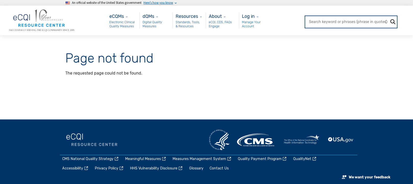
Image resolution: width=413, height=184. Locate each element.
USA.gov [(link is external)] (341, 139)
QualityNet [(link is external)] (305, 159)
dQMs (148, 16)
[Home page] (42, 20)
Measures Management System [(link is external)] (202, 159)
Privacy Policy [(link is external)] (109, 168)
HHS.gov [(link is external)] (219, 140)
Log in (248, 16)
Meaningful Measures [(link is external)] (145, 159)
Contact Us (219, 168)
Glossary (196, 168)
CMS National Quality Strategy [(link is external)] (90, 159)
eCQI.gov (91, 139)
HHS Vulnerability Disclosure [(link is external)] (156, 168)
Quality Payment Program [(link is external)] (262, 159)
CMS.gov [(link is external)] (256, 139)
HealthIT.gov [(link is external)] (301, 139)
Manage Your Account (251, 24)
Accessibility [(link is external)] (75, 168)
